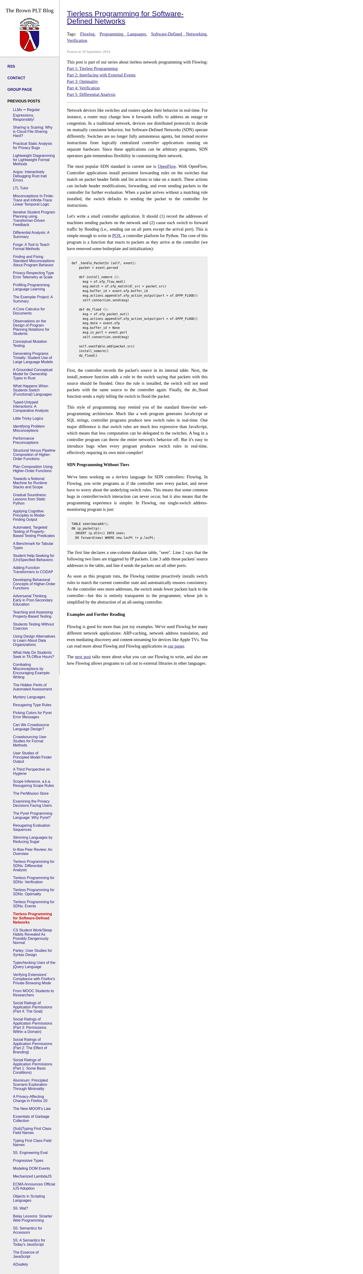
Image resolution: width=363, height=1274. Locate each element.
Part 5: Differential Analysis (91, 94)
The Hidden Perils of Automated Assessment (32, 687)
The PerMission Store (31, 793)
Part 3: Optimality (82, 81)
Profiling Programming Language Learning (31, 287)
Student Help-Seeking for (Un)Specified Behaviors (33, 558)
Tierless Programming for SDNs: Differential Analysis (33, 866)
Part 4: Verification (83, 88)
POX (116, 235)
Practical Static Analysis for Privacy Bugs (32, 146)
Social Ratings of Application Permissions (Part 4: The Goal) (32, 1007)
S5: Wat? (20, 1208)
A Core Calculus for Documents (29, 311)
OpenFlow (167, 166)
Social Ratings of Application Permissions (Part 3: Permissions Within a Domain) (32, 1025)
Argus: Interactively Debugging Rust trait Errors (30, 176)
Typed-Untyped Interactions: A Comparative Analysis (31, 406)
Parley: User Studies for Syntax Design (32, 953)
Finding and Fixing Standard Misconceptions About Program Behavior (34, 261)
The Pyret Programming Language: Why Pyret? (32, 815)
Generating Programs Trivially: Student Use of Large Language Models (33, 358)
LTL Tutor (20, 188)
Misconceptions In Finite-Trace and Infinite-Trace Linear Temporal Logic (33, 200)
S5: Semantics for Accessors (27, 1230)
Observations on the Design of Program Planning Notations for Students (31, 327)
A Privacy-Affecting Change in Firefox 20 (30, 1099)
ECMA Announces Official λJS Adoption (34, 1186)
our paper (176, 646)
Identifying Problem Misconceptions (29, 428)
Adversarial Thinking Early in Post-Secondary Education (33, 600)
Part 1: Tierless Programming (92, 68)
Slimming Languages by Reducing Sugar (33, 840)
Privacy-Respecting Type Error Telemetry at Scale (33, 275)
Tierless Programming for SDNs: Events (33, 904)
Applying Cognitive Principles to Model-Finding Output (29, 515)
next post (83, 656)
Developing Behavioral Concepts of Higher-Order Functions (34, 584)
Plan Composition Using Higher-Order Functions (33, 469)
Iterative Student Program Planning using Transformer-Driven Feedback (34, 218)
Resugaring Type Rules (32, 705)
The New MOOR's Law (32, 1109)
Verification (77, 40)
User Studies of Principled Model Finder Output (32, 757)
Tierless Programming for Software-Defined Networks (32, 918)
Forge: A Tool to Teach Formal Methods (31, 247)
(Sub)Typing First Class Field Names (32, 1131)
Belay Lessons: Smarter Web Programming (32, 1218)
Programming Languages (123, 34)
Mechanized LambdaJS (32, 1176)
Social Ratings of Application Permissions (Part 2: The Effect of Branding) (32, 1046)
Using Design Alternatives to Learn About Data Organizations (34, 640)
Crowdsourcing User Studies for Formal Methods (30, 741)
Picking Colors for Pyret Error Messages (32, 715)
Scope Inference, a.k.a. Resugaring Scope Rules (33, 783)
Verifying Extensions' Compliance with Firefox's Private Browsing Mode (34, 979)
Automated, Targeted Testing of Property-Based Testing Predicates (34, 531)
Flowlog (87, 34)
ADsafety (20, 1264)
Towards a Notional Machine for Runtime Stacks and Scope (30, 483)
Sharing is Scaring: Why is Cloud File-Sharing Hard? (33, 131)
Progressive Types (28, 1161)
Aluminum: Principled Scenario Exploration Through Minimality (30, 1084)
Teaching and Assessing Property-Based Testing (33, 614)
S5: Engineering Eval (30, 1153)
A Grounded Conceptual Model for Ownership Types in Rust (33, 374)
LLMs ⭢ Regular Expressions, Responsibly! (26, 114)
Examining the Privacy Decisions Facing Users (32, 803)
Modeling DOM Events (31, 1168)
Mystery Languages (29, 697)
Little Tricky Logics (28, 418)
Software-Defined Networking (179, 34)
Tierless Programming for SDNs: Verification (33, 880)
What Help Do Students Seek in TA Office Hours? (33, 655)
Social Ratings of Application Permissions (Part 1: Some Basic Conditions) (32, 1066)
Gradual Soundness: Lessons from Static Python (30, 499)
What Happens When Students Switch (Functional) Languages (32, 390)
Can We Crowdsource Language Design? (31, 727)
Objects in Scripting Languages (29, 1198)
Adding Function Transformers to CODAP (33, 570)
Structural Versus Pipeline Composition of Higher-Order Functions (34, 454)
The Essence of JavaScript (26, 1254)
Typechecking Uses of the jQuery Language (34, 965)
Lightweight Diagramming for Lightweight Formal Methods (34, 160)
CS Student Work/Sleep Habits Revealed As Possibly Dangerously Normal (32, 936)
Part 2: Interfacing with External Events (101, 75)
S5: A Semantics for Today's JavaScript (29, 1242)
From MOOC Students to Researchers (33, 993)
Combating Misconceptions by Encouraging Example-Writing (31, 671)
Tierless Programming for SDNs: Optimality (33, 892)
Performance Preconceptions (25, 440)
